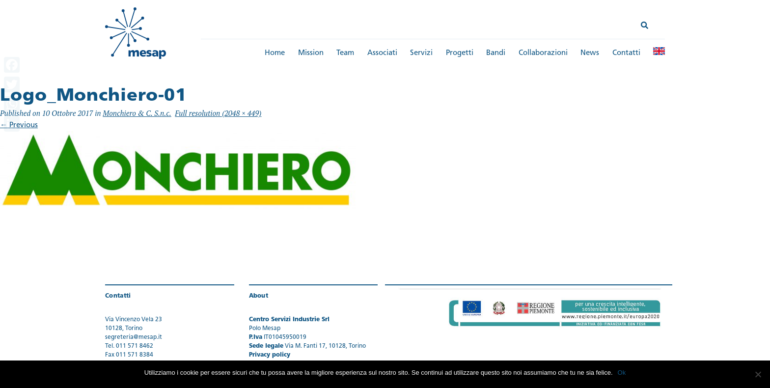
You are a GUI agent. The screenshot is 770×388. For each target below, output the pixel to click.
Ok (622, 372)
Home (275, 53)
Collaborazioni (543, 53)
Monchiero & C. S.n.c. (137, 113)
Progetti (459, 53)
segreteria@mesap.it (133, 337)
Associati (382, 53)
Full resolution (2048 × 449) (218, 113)
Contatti (626, 53)
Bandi (495, 53)
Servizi (421, 53)
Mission (311, 53)
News (589, 53)
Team (345, 53)
